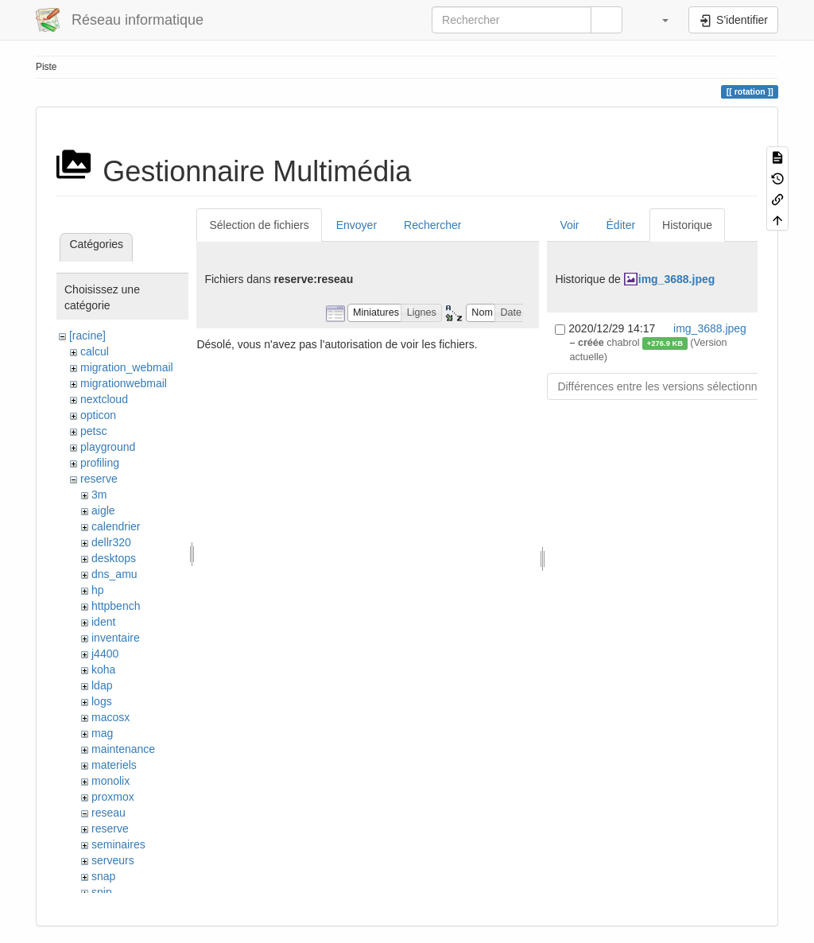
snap (103, 876)
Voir (569, 225)
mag (102, 733)
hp (97, 590)
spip (101, 892)
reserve (99, 478)
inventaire (115, 637)
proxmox (112, 796)
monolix (110, 780)
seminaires (118, 844)
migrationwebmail (123, 383)
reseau (108, 812)
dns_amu (114, 574)
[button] (657, 20)
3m (99, 494)
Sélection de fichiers (258, 225)
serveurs (112, 860)
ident (103, 621)
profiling (99, 462)
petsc (93, 431)
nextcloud (104, 399)
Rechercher (432, 225)
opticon (98, 415)
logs (101, 701)
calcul (94, 351)
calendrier (115, 526)
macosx (110, 717)
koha (103, 669)
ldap (101, 685)
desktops (113, 558)
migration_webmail (126, 367)
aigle (103, 510)
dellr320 (111, 542)
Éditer (621, 225)
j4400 (104, 653)
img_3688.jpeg (676, 279)
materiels (114, 765)
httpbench (116, 606)
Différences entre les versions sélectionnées (666, 386)
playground (107, 446)
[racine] (87, 335)
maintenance (123, 749)
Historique (687, 225)
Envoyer (356, 225)
